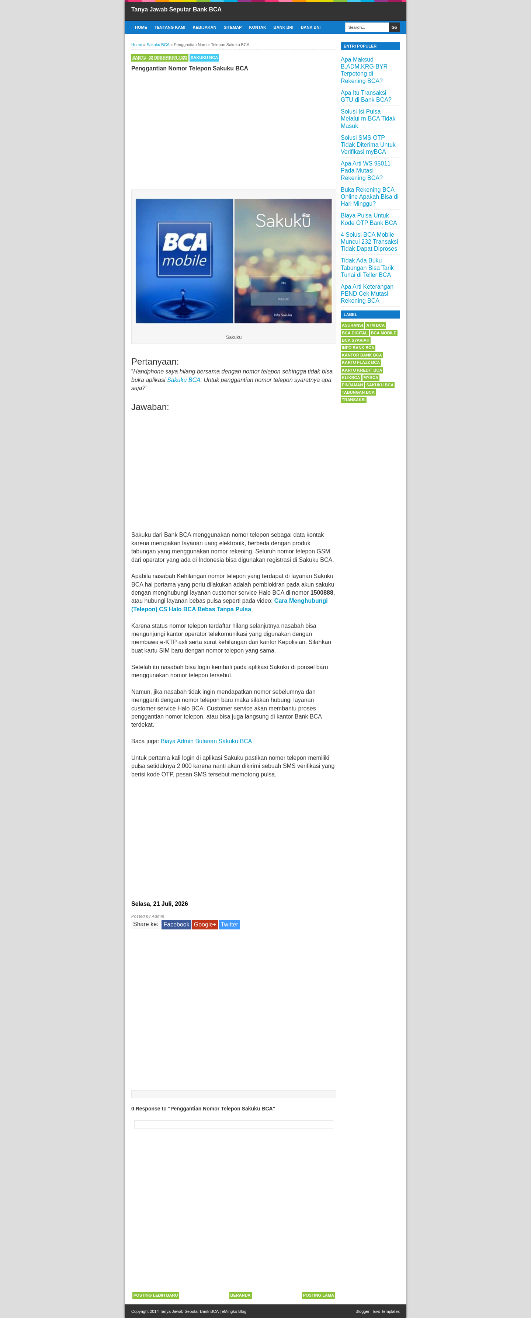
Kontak (257, 27)
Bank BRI (284, 27)
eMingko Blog (234, 1311)
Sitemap (233, 27)
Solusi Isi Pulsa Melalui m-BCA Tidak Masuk (368, 118)
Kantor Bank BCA (362, 355)
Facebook (176, 924)
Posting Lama (318, 1295)
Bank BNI (311, 27)
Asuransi (352, 325)
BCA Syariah (355, 340)
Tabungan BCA (358, 392)
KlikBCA (351, 377)
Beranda (240, 1295)
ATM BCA (375, 325)
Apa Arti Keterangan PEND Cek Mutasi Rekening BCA (367, 294)
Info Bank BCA (358, 347)
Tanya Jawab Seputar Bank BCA (176, 9)
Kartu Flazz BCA (361, 362)
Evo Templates (386, 1311)
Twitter (229, 924)
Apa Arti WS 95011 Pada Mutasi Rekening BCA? (366, 170)
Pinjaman (352, 385)
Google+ (205, 924)
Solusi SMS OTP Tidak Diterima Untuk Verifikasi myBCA (368, 145)
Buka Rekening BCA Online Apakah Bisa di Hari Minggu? (370, 197)
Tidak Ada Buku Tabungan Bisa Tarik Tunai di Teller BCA (367, 267)
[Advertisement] (233, 129)
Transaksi (353, 399)
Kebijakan (204, 27)
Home (141, 27)
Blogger (362, 1311)
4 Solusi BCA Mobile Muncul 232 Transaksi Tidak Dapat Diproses (369, 242)
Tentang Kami (170, 27)
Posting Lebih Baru (155, 1295)
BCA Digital (355, 333)
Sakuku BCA (204, 57)
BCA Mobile (383, 333)
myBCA (371, 377)
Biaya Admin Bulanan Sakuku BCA (206, 741)
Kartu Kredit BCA (362, 370)
